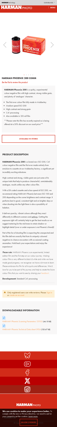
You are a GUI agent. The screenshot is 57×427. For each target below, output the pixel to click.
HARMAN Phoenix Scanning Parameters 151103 (22, 321)
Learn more (33, 416)
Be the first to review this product (14, 82)
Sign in (49, 292)
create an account (16, 295)
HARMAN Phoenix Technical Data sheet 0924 (21, 329)
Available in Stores (28, 139)
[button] (50, 3)
